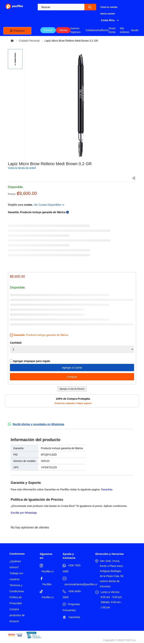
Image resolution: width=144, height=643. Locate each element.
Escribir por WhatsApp (24, 512)
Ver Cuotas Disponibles (49, 204)
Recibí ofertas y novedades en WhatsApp (38, 424)
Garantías (106, 489)
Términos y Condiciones (16, 588)
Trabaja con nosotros (16, 576)
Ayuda (134, 30)
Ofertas (63, 30)
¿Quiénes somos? (15, 564)
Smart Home (112, 30)
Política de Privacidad (15, 600)
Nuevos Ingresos (75, 30)
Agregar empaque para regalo (30, 361)
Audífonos (103, 30)
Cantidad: (16, 342)
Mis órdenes (124, 30)
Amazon (48, 30)
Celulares (91, 30)
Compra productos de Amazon (17, 615)
